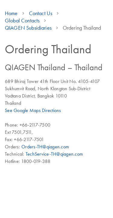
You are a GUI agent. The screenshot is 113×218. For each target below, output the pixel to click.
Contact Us (40, 13)
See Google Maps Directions (33, 110)
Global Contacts (22, 20)
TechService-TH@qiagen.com (54, 154)
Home (11, 13)
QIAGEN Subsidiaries (28, 28)
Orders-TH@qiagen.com (45, 147)
